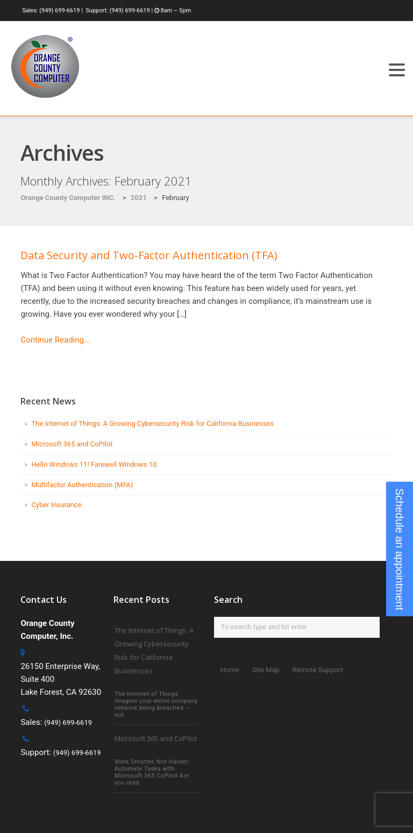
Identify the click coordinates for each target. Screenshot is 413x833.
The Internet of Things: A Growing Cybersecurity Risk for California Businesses (152, 423)
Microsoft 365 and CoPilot (71, 444)
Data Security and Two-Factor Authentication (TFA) (148, 255)
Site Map (266, 670)
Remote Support (318, 670)
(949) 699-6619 (59, 10)
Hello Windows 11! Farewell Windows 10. (94, 464)
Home (229, 670)
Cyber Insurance (56, 505)
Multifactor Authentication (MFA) (82, 485)
